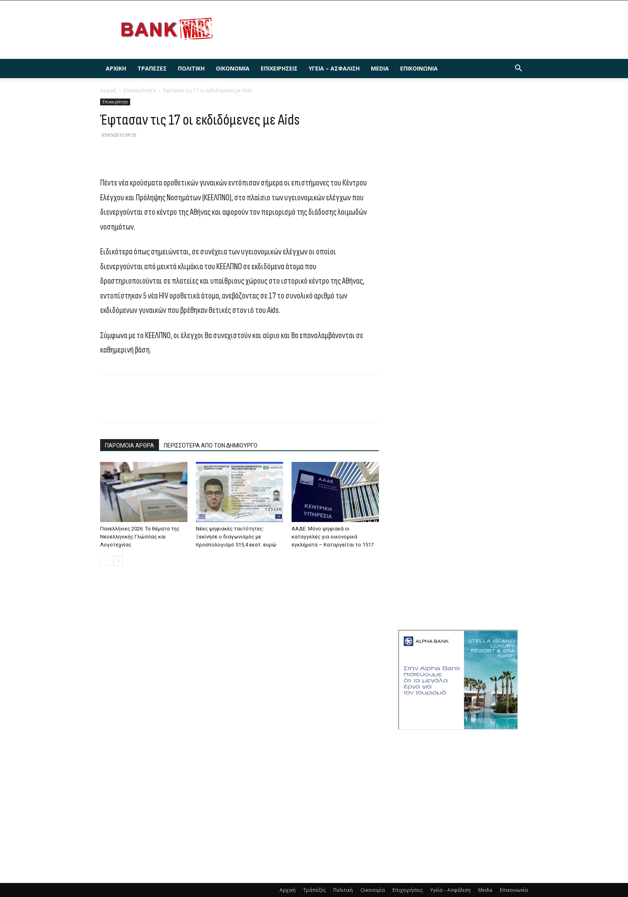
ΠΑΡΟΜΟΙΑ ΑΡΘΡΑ (129, 445)
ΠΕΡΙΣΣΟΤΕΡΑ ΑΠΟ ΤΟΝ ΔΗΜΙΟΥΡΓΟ (211, 445)
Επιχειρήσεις (279, 68)
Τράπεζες (152, 68)
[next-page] (118, 561)
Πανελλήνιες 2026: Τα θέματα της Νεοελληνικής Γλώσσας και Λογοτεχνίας (139, 537)
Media (380, 68)
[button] (518, 69)
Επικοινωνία (419, 68)
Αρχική (116, 68)
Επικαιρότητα (140, 90)
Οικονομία (233, 68)
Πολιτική (191, 68)
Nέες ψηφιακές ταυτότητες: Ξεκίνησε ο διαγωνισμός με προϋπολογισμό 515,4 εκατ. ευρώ (236, 537)
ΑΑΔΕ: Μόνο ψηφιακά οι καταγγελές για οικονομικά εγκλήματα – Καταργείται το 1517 (333, 537)
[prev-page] (105, 561)
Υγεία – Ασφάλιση (334, 68)
